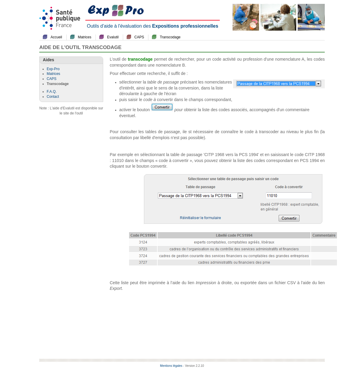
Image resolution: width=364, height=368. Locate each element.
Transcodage (170, 37)
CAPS (139, 37)
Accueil (56, 37)
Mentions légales (171, 365)
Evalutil (113, 37)
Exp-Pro (53, 69)
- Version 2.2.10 (193, 365)
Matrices (84, 37)
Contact (53, 97)
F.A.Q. (52, 91)
